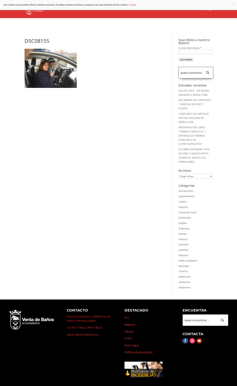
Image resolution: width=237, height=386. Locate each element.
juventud (183, 249)
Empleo (182, 223)
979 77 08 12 (79, 327)
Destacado (184, 217)
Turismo (136, 9)
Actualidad (189, 9)
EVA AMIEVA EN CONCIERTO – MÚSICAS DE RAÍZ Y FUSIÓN (194, 104)
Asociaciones (185, 190)
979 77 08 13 (95, 327)
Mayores (183, 255)
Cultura (182, 201)
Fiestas (182, 233)
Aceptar (132, 4)
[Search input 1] (191, 72)
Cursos (173, 9)
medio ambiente (187, 260)
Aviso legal (131, 345)
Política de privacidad (139, 352)
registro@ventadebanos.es (83, 334)
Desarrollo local (187, 212)
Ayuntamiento (93, 9)
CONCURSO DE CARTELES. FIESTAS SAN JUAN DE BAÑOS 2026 (193, 118)
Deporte (183, 207)
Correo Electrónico (190, 48)
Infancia (182, 239)
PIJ (127, 318)
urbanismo (184, 276)
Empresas (155, 9)
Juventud (183, 244)
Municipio (116, 9)
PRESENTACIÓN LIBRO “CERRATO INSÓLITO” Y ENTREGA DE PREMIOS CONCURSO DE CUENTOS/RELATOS (192, 135)
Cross (128, 338)
